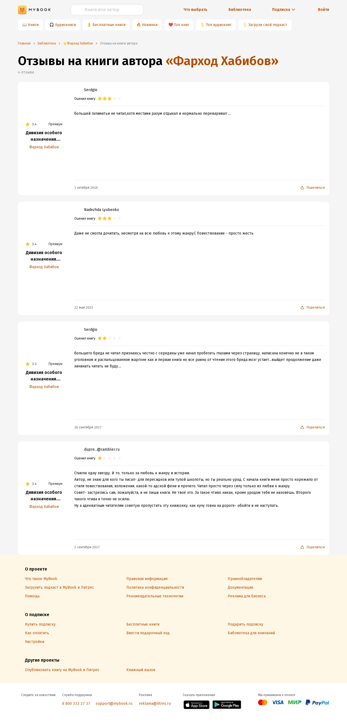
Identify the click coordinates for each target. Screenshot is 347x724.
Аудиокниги (65, 25)
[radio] (100, 98)
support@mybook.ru (114, 703)
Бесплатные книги (109, 25)
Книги (33, 25)
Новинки (150, 25)
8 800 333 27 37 (76, 703)
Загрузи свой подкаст (267, 25)
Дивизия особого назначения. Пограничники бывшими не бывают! (44, 136)
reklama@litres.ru (155, 703)
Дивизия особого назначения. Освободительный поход (44, 376)
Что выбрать (195, 9)
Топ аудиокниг (219, 25)
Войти (323, 9)
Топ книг (181, 25)
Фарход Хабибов (44, 147)
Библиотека (240, 9)
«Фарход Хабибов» (222, 60)
